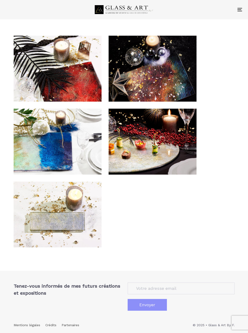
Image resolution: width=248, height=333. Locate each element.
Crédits (50, 325)
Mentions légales (27, 325)
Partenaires (70, 325)
